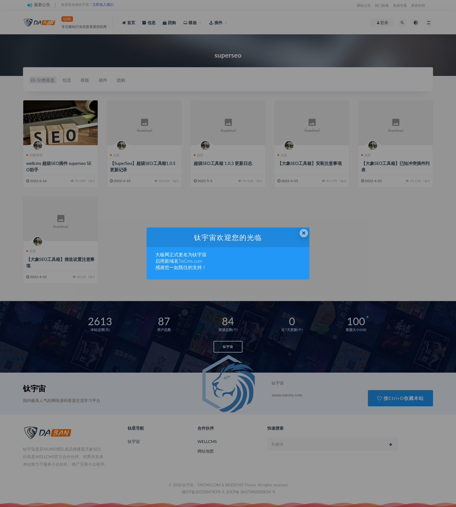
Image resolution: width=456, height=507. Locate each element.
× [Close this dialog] (304, 233)
